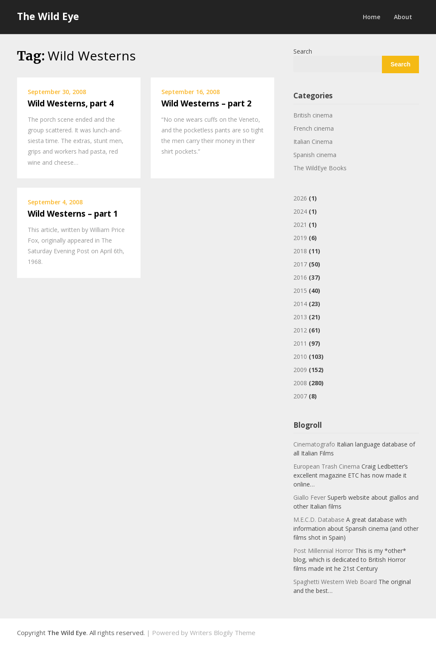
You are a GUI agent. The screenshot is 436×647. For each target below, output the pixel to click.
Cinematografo (314, 444)
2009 (300, 370)
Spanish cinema (314, 155)
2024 (300, 211)
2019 (300, 238)
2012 (300, 330)
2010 (300, 356)
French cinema (313, 128)
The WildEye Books (320, 168)
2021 (300, 224)
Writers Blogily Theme (222, 632)
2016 (300, 277)
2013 (300, 317)
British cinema (313, 115)
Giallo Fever (309, 497)
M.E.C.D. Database (318, 519)
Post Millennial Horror (323, 551)
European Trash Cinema (326, 466)
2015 (300, 290)
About (403, 17)
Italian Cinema (313, 141)
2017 (300, 264)
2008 (300, 383)
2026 (300, 198)
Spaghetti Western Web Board (335, 582)
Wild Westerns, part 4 (71, 103)
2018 (300, 251)
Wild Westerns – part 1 (73, 213)
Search (302, 51)
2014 (300, 304)
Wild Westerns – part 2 (206, 103)
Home (371, 17)
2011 (300, 343)
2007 (300, 396)
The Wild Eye (48, 16)
